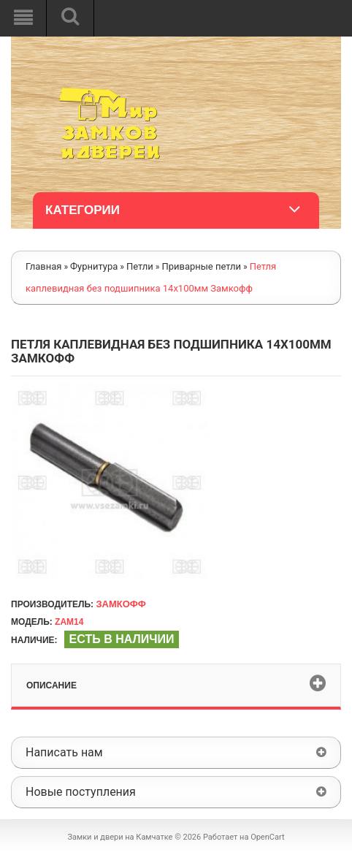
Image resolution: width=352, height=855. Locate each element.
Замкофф (120, 603)
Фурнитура (94, 266)
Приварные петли (201, 266)
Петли (139, 266)
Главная (43, 266)
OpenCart (267, 837)
